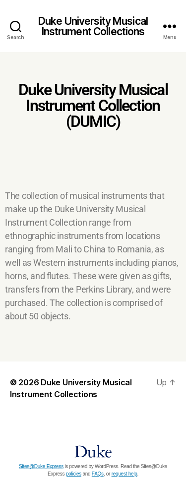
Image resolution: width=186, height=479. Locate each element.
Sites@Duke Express (41, 466)
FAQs (98, 474)
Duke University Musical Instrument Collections (93, 26)
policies (73, 474)
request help (124, 474)
